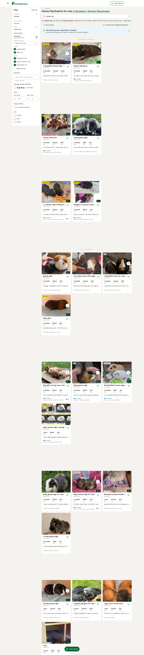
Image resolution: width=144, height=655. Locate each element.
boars (110, 625)
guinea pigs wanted (91, 635)
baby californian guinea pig (46, 625)
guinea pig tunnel (114, 618)
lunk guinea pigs (90, 641)
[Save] (68, 100)
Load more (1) (34, 107)
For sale (18, 59)
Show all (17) (21, 146)
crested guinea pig (90, 628)
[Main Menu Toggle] (8, 3)
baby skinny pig (113, 635)
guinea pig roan (113, 632)
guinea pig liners (43, 648)
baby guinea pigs (66, 622)
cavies (110, 628)
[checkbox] (15, 73)
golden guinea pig (67, 618)
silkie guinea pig (90, 622)
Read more (127, 54)
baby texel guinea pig (68, 645)
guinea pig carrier (43, 632)
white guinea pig (66, 641)
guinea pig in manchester (22, 645)
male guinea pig (42, 622)
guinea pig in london (21, 618)
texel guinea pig (42, 641)
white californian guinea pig (117, 648)
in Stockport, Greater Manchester (91, 44)
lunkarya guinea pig (115, 641)
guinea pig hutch (66, 632)
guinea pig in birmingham (22, 625)
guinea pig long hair (67, 625)
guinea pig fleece (90, 632)
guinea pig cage (89, 618)
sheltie (110, 645)
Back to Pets (18, 47)
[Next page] (98, 495)
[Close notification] (129, 63)
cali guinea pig (66, 635)
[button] (56, 86)
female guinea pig (43, 618)
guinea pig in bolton (20, 641)
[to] (32, 176)
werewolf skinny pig (91, 645)
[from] (19, 176)
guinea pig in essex (20, 648)
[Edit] (36, 115)
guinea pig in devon (20, 635)
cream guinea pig (43, 645)
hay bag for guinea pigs (69, 628)
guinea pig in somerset (21, 638)
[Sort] (116, 58)
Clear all (34, 43)
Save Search (48, 58)
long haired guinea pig (45, 628)
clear (35, 64)
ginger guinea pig (43, 635)
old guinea (64, 638)
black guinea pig (113, 638)
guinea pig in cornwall (21, 632)
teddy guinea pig (90, 648)
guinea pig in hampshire (22, 628)
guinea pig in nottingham (22, 622)
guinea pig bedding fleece (46, 638)
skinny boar (88, 625)
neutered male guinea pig (93, 638)
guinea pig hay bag (114, 622)
